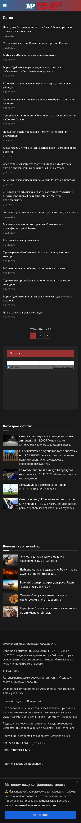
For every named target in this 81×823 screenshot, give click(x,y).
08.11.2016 (9, 233)
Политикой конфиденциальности (35, 805)
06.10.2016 (9, 273)
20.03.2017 (9, 205)
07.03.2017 (9, 217)
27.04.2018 (9, 108)
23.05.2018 (9, 92)
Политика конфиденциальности (23, 763)
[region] (40, 800)
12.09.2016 (9, 317)
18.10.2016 (9, 261)
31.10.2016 (9, 245)
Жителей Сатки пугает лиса (21, 240)
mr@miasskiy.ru (20, 749)
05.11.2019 (9, 48)
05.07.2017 (9, 185)
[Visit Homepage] (43, 6)
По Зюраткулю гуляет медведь (23, 312)
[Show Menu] (5, 5)
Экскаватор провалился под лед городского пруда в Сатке (40, 212)
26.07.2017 (9, 173)
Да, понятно (40, 814)
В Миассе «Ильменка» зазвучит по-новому (29, 55)
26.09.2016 (9, 289)
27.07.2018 (9, 76)
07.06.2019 (9, 60)
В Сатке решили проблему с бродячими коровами (34, 268)
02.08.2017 (9, 156)
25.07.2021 (9, 36)
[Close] (77, 781)
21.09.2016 (9, 305)
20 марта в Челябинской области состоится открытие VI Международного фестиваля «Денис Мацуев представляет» (38, 195)
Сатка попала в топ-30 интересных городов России (35, 43)
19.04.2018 (9, 124)
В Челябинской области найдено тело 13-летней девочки (38, 179)
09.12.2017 (9, 140)
